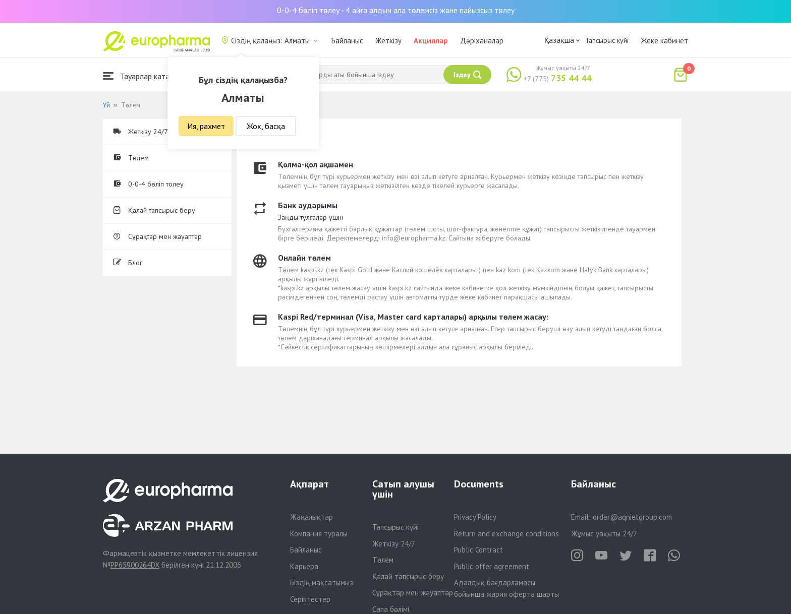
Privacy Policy (475, 517)
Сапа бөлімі (390, 609)
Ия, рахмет (206, 126)
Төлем (131, 157)
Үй (106, 105)
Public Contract (478, 550)
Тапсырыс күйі (607, 40)
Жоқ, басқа (266, 126)
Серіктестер (310, 599)
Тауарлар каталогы (144, 76)
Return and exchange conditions (506, 533)
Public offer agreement (491, 566)
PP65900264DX (134, 565)
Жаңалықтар (311, 517)
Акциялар (431, 40)
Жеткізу (388, 40)
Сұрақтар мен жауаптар (157, 236)
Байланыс (347, 40)
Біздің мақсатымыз (321, 582)
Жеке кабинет (664, 40)
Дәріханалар (481, 40)
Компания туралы (319, 533)
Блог (127, 262)
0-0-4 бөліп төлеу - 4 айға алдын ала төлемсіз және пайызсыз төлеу (396, 10)
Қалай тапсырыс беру (154, 210)
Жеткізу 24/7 (393, 543)
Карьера (304, 566)
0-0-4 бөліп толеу (148, 184)
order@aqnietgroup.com (632, 517)
